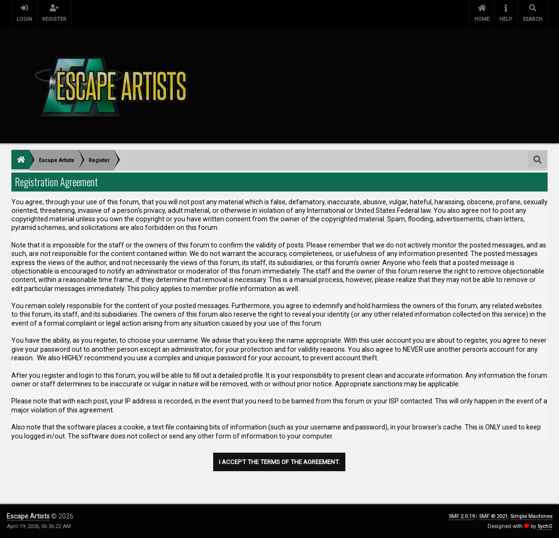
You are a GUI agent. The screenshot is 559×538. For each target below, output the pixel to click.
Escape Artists (28, 516)
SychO (544, 526)
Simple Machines (531, 516)
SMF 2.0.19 (462, 516)
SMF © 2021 (493, 516)
